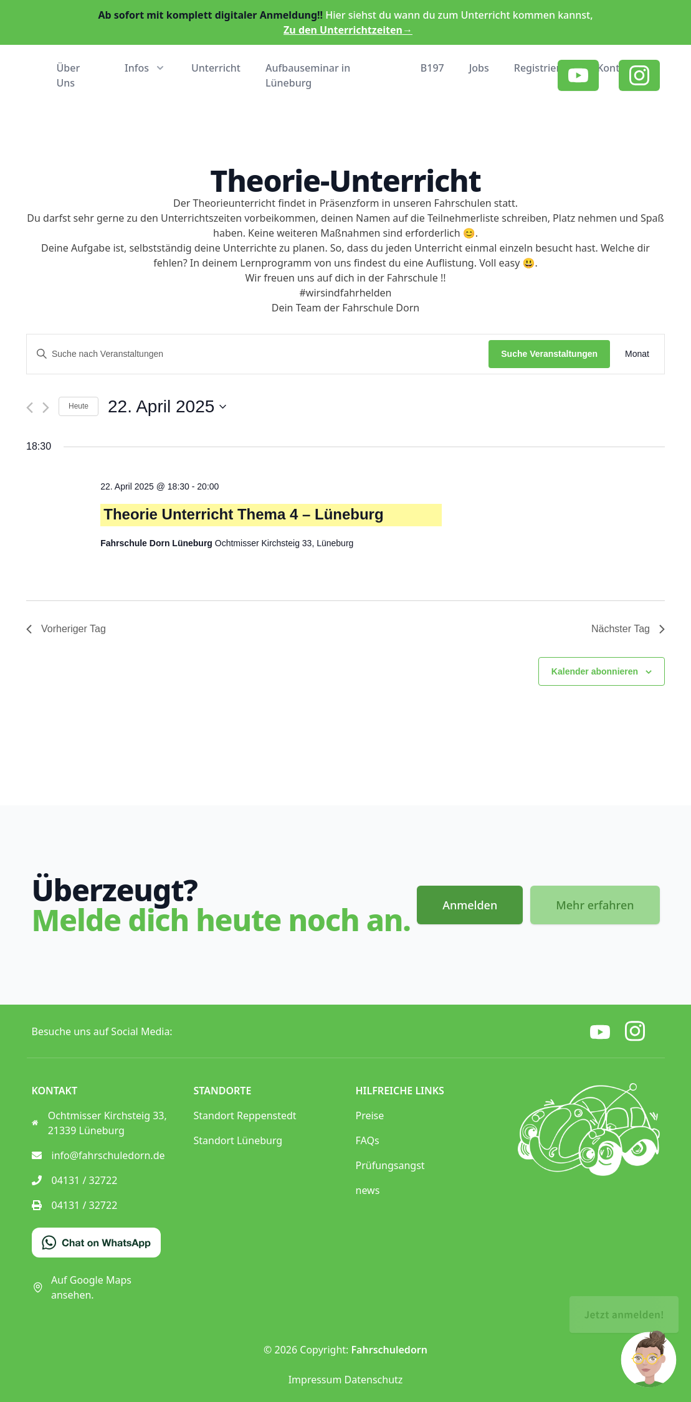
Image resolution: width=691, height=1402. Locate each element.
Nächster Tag (628, 628)
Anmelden (469, 905)
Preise (370, 1115)
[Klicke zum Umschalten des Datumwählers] (167, 406)
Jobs (479, 68)
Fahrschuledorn (389, 1350)
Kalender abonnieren (594, 671)
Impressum (315, 1379)
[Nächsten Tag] (45, 408)
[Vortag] (29, 408)
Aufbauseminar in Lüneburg (307, 75)
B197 (432, 68)
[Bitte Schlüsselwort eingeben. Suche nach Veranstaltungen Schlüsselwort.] (257, 354)
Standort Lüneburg (238, 1140)
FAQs (367, 1140)
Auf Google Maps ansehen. (81, 1287)
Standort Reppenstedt (245, 1115)
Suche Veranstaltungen (549, 354)
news (368, 1190)
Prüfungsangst (390, 1165)
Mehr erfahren (595, 905)
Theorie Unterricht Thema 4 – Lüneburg (243, 514)
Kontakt (615, 68)
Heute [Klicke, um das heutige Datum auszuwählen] (78, 406)
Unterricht (216, 68)
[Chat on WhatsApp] (96, 1243)
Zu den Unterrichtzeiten (348, 30)
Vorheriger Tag (66, 628)
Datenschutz (374, 1379)
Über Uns (68, 75)
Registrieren (543, 68)
